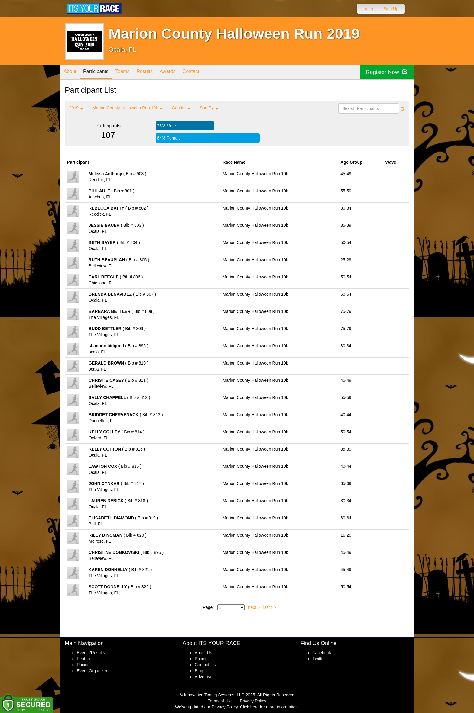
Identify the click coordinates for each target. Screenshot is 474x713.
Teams (131, 72)
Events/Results (91, 652)
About (71, 72)
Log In (367, 8)
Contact (210, 72)
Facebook (322, 652)
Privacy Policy (253, 701)
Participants (101, 72)
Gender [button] (181, 107)
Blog (199, 670)
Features (85, 658)
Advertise (203, 676)
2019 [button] (76, 107)
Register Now (384, 72)
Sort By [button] (209, 107)
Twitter (319, 658)
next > (254, 607)
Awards (183, 72)
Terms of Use (220, 701)
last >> (269, 607)
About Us (203, 652)
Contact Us (205, 664)
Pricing (83, 664)
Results (157, 72)
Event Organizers (93, 670)
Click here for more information (269, 707)
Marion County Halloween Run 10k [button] (127, 107)
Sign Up (390, 8)
